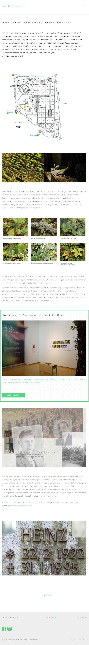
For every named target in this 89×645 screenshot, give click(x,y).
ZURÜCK (48, 595)
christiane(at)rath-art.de (21, 506)
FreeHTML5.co (82, 640)
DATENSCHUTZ (80, 617)
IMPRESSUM (51, 617)
